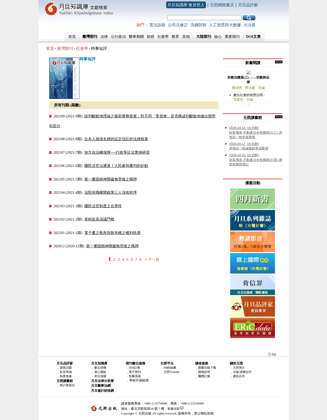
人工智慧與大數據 (225, 25)
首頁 (72, 37)
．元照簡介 (237, 367)
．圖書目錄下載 (205, 367)
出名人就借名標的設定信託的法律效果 (116, 139)
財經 (150, 37)
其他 (186, 37)
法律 (104, 37)
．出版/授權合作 (241, 372)
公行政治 (118, 37)
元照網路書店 (222, 5)
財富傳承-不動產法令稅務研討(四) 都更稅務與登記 (255, 159)
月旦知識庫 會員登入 (185, 5)
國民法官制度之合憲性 (103, 206)
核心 (218, 37)
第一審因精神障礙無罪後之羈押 (110, 179)
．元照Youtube (170, 372)
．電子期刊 (133, 372)
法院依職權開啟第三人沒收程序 (110, 192)
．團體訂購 (202, 376)
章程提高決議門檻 (99, 219)
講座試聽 (66, 367)
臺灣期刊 (65, 48)
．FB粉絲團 (168, 367)
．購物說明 (202, 372)
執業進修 (66, 376)
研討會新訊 (67, 385)
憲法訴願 (157, 25)
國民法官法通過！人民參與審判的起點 (116, 165)
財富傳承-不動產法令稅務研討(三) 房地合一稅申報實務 (255, 132)
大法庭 (249, 25)
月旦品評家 (248, 5)
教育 (175, 37)
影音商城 (66, 372)
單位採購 (100, 376)
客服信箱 (173, 408)
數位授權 (100, 367)
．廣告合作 (237, 376)
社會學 (163, 37)
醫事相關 (136, 37)
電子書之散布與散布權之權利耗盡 (112, 233)
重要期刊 (232, 37)
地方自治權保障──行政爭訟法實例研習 (117, 152)
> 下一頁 (152, 259)
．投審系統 (133, 376)
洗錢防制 (198, 25)
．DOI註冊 (133, 367)
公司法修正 (178, 25)
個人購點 (100, 372)
